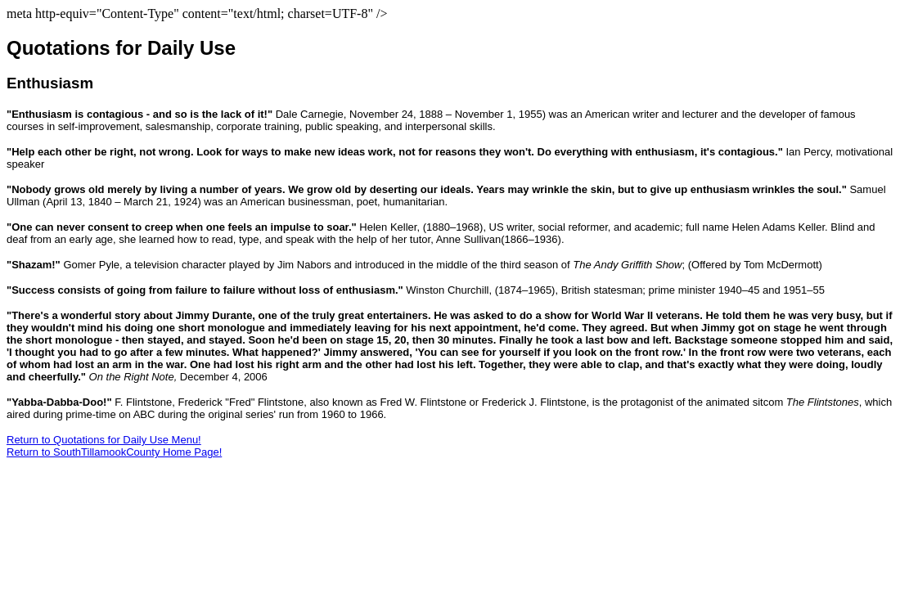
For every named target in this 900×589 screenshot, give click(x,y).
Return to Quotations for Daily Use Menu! (104, 440)
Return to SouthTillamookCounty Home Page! (114, 452)
